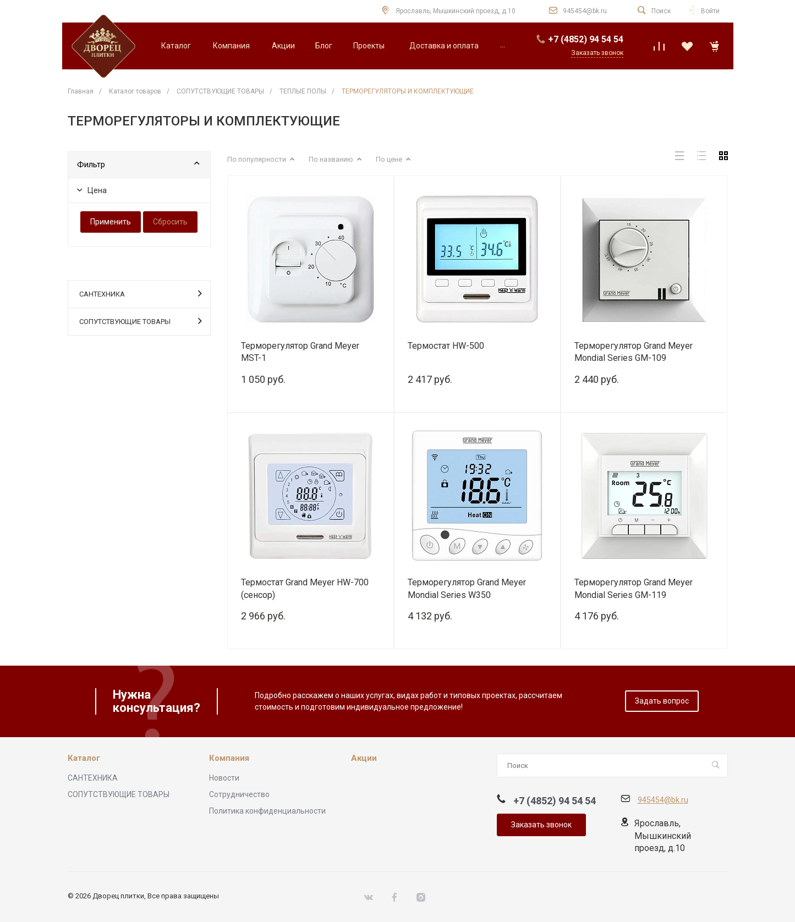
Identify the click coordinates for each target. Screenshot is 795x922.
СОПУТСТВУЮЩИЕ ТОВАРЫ (140, 321)
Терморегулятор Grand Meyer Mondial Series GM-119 (633, 588)
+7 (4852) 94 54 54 (585, 39)
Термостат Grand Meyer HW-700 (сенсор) (305, 588)
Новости (224, 777)
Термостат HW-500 (446, 346)
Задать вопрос (662, 700)
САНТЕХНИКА (140, 293)
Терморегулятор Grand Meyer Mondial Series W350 (467, 588)
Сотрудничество (239, 794)
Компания (229, 758)
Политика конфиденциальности (267, 810)
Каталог (84, 758)
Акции (364, 758)
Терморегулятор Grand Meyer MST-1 (300, 352)
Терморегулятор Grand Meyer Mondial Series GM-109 (633, 352)
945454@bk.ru (585, 11)
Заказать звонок (541, 824)
